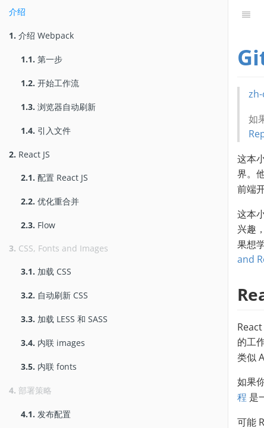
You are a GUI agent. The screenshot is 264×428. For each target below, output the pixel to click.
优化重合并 (50, 201)
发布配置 (46, 414)
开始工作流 (50, 83)
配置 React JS (54, 177)
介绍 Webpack (41, 35)
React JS (29, 154)
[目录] (246, 15)
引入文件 (46, 130)
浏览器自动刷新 (58, 106)
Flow (38, 225)
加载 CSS (46, 271)
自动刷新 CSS (54, 295)
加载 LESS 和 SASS (64, 319)
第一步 (41, 59)
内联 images (53, 342)
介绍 (17, 11)
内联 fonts (49, 366)
